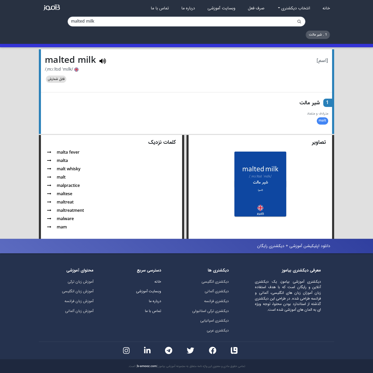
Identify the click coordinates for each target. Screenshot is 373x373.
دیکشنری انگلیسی (215, 282)
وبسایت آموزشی (221, 8)
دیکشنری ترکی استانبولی (210, 311)
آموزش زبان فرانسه (79, 301)
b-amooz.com (147, 366)
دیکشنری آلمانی (217, 291)
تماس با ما (160, 8)
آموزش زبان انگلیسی (78, 291)
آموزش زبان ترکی (81, 282)
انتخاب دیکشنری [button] (295, 8)
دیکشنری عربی (218, 331)
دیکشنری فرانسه (216, 301)
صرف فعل (256, 8)
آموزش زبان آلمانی (79, 311)
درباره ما (188, 8)
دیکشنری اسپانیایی (214, 321)
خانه (326, 8)
